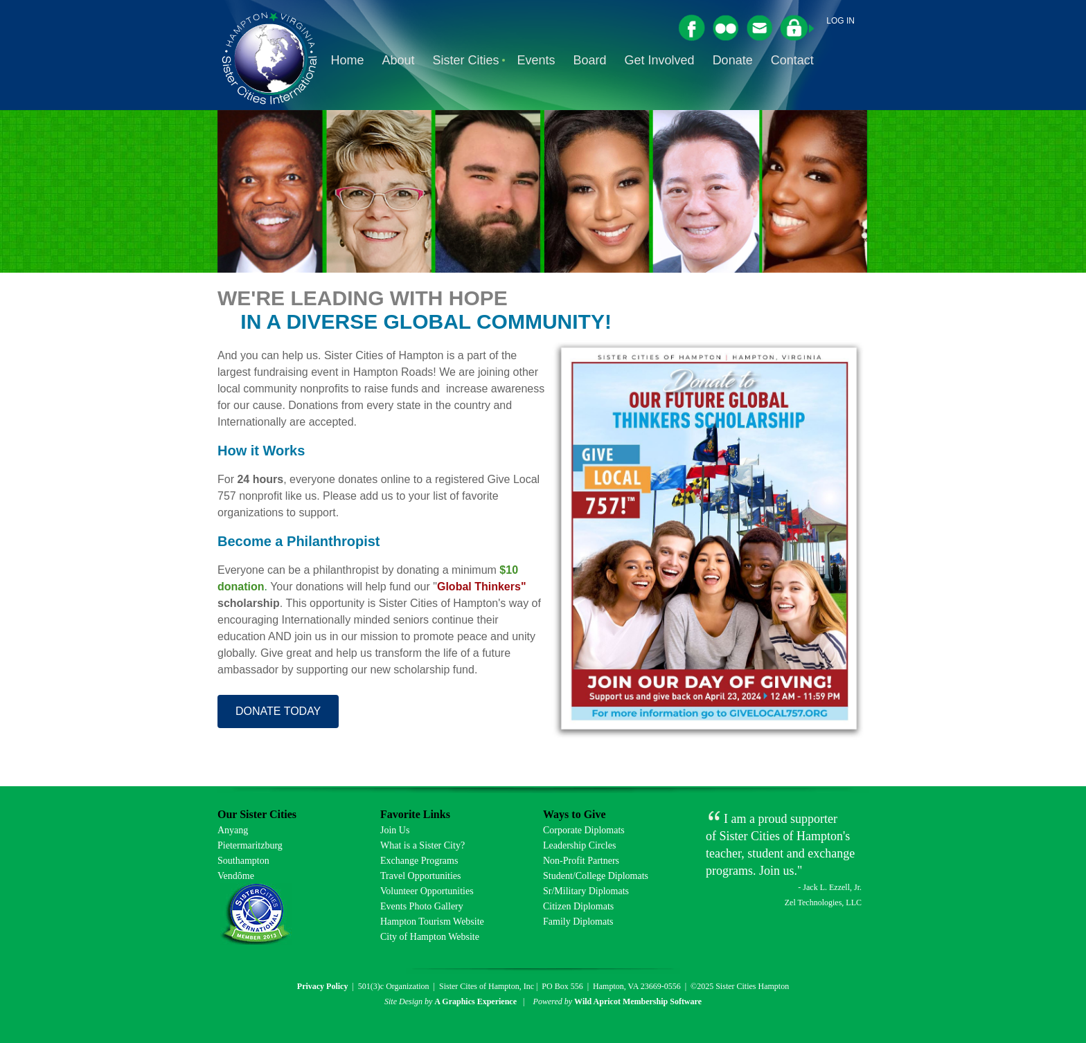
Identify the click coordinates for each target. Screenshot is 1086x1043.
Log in (840, 21)
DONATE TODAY (278, 711)
